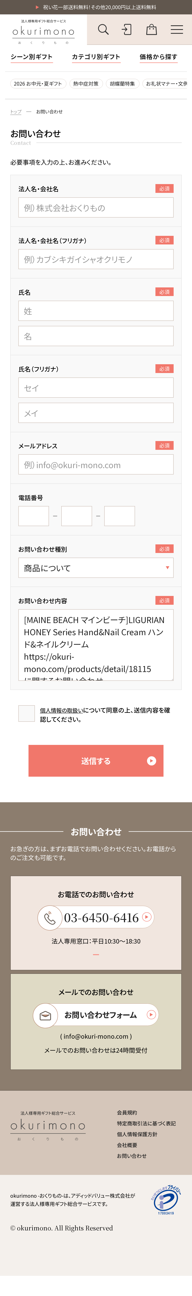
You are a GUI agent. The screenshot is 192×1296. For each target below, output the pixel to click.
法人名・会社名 (96, 191)
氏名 (96, 295)
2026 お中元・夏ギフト (41, 85)
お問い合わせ (52, 114)
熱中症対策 (94, 85)
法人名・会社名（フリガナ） (96, 243)
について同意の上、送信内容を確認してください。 (105, 718)
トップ (16, 114)
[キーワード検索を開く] (103, 30)
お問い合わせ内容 (96, 603)
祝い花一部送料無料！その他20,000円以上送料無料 (100, 7)
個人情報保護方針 (132, 1152)
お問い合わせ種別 (96, 552)
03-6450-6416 (94, 928)
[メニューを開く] (177, 30)
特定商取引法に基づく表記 (143, 1140)
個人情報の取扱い (64, 713)
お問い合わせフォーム (95, 1029)
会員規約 (121, 1128)
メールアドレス (96, 448)
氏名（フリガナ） (96, 371)
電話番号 (30, 500)
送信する (122, 768)
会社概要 (121, 1164)
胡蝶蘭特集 (135, 85)
